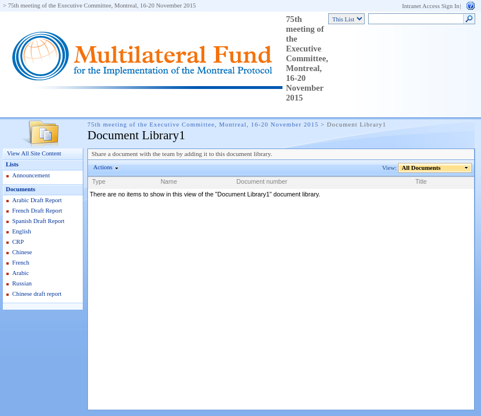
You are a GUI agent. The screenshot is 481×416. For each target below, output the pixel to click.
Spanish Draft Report (38, 221)
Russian (22, 283)
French (21, 262)
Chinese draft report (36, 294)
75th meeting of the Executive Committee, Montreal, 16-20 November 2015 (102, 5)
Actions (103, 167)
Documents (20, 189)
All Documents (421, 168)
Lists (12, 164)
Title (421, 181)
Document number (262, 181)
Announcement (31, 175)
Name (168, 181)
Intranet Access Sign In (430, 6)
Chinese (22, 252)
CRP (18, 242)
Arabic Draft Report (37, 200)
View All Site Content (34, 153)
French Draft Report (37, 210)
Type (98, 181)
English (21, 231)
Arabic (20, 273)
